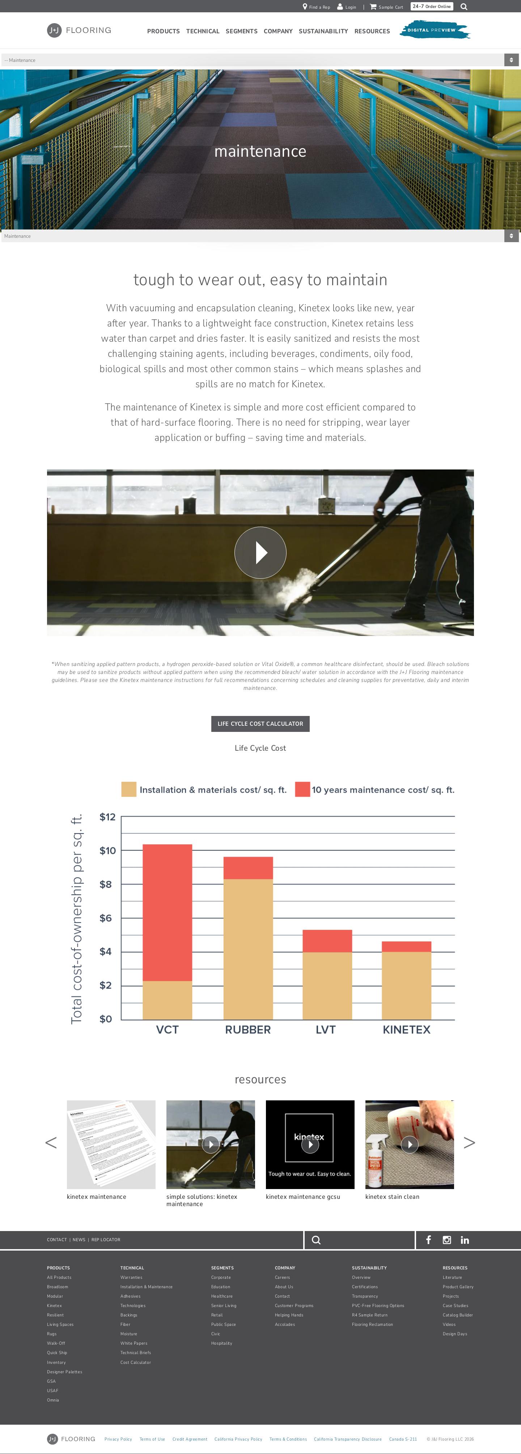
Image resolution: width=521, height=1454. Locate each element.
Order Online (432, 6)
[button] (466, 6)
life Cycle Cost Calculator (261, 724)
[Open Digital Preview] (435, 31)
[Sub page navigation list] (260, 60)
